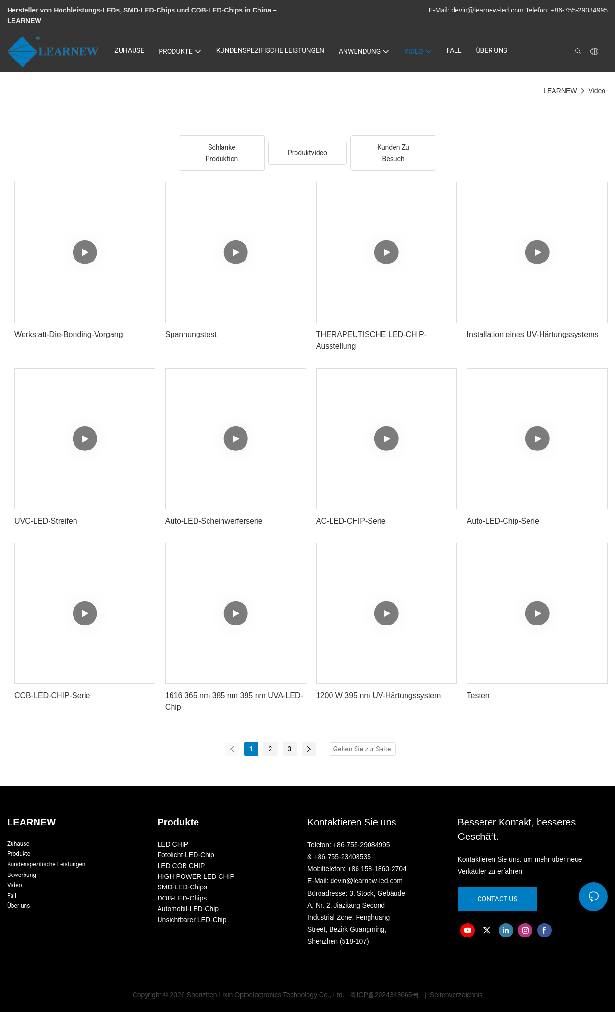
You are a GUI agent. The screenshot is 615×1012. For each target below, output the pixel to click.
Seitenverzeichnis (455, 995)
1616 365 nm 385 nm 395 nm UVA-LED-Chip (234, 701)
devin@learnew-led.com (488, 10)
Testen (478, 695)
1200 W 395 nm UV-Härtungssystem (378, 695)
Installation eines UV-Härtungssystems (533, 334)
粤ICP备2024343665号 (384, 995)
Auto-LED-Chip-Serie (503, 521)
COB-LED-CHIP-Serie (52, 695)
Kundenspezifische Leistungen (46, 864)
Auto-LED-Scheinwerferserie (214, 521)
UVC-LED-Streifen (45, 521)
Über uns (18, 905)
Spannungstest (191, 334)
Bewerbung (21, 875)
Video (596, 91)
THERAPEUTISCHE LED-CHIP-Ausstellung (371, 340)
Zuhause (18, 843)
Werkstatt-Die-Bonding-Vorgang (68, 334)
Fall (11, 895)
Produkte (18, 853)
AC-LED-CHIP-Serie (351, 521)
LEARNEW (560, 91)
